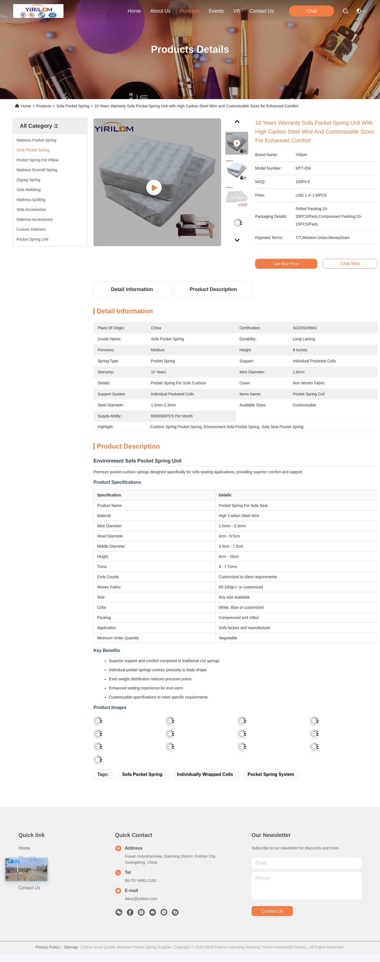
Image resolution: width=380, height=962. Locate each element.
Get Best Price (291, 264)
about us (160, 11)
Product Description (213, 289)
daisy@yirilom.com (141, 898)
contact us (261, 11)
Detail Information (132, 289)
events (216, 11)
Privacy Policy (47, 947)
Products (43, 106)
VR (236, 11)
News (23, 878)
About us (27, 858)
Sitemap (71, 947)
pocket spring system (271, 774)
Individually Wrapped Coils (205, 774)
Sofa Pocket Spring (72, 106)
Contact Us (29, 887)
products (189, 11)
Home (134, 11)
